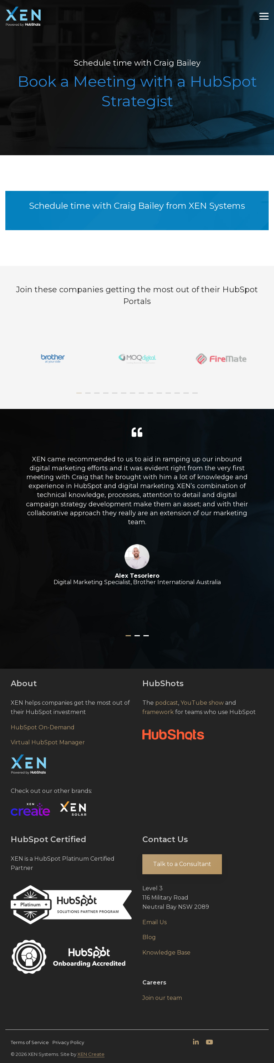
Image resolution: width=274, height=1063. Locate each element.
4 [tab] (106, 396)
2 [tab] (88, 396)
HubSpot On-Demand (43, 727)
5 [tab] (115, 396)
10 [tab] (160, 396)
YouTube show (202, 702)
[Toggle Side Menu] (264, 16)
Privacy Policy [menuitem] (68, 1042)
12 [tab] (178, 396)
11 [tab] (169, 396)
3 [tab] (97, 396)
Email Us (154, 922)
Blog (149, 937)
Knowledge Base (166, 952)
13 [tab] (187, 396)
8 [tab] (142, 396)
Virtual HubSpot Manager (48, 742)
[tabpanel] (53, 358)
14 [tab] (195, 396)
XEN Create (91, 1054)
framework (158, 712)
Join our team (162, 997)
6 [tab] (124, 396)
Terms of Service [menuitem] (30, 1042)
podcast (166, 702)
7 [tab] (133, 396)
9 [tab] (151, 396)
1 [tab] (79, 396)
